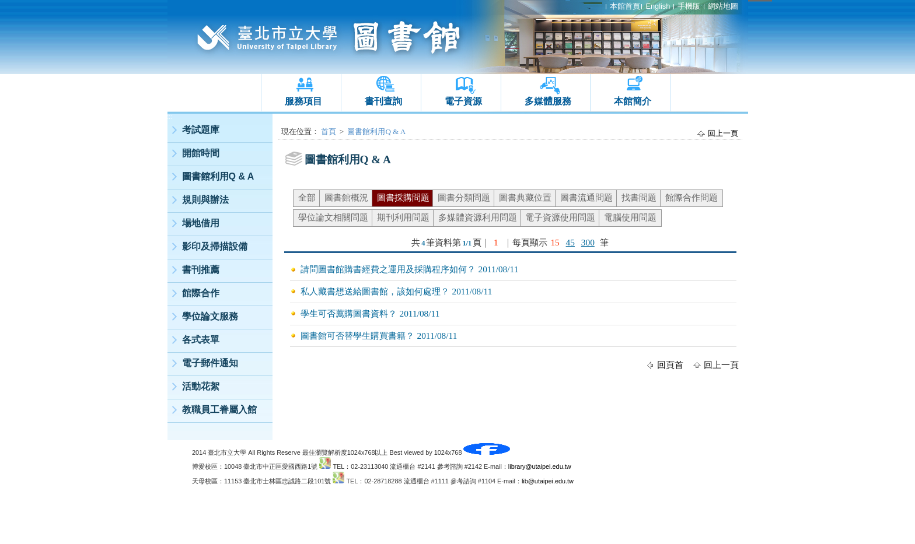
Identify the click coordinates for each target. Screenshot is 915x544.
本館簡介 (632, 101)
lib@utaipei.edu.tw (548, 481)
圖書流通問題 (586, 197)
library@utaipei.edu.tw (539, 466)
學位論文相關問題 (333, 217)
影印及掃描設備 (214, 246)
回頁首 (670, 365)
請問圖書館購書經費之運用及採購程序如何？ (388, 269)
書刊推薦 (200, 270)
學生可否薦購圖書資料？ (349, 313)
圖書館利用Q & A (218, 176)
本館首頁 (625, 6)
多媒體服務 (548, 101)
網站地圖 (723, 6)
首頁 (328, 131)
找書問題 (638, 197)
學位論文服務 (210, 316)
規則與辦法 (205, 200)
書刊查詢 (383, 101)
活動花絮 (200, 386)
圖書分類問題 (464, 197)
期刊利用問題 (403, 217)
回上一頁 (723, 133)
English (657, 6)
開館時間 (200, 153)
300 (588, 242)
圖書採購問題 (403, 197)
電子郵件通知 (210, 363)
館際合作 (200, 293)
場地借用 (200, 223)
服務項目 (303, 101)
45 (570, 242)
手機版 (688, 6)
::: (169, 117)
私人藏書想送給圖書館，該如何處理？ (375, 291)
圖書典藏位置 (525, 197)
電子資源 (463, 101)
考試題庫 (200, 130)
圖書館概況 (346, 197)
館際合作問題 (691, 197)
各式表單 (200, 340)
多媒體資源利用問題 (477, 217)
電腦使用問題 (630, 217)
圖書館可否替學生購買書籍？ (357, 336)
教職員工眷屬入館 (219, 410)
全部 (307, 197)
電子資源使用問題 (560, 217)
